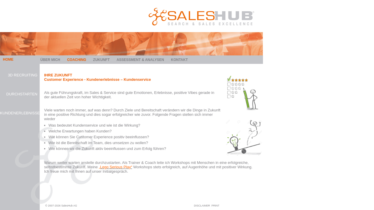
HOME (8, 59)
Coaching (76, 60)
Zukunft (101, 60)
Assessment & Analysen (140, 60)
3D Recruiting (22, 75)
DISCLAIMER (202, 205)
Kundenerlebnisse (18, 113)
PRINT (215, 205)
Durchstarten (21, 94)
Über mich (50, 60)
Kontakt (179, 60)
